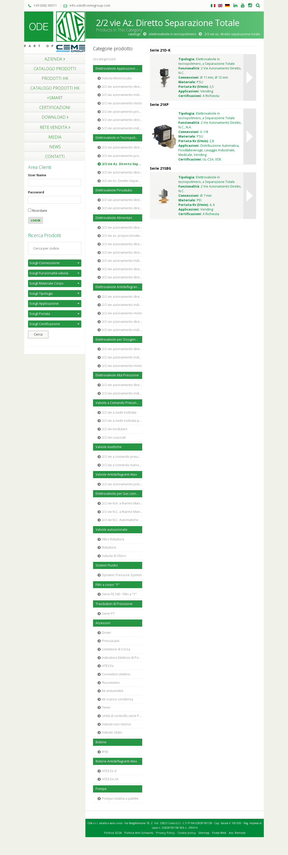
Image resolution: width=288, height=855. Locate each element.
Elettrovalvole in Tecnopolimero (172, 34)
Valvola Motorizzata (117, 78)
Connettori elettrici (116, 674)
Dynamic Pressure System (122, 575)
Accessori (103, 623)
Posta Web (219, 833)
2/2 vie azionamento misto (122, 103)
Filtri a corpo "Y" (108, 585)
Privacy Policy (165, 833)
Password (36, 192)
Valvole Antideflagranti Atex (116, 474)
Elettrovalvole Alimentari (114, 218)
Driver (106, 632)
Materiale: (187, 82)
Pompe (101, 789)
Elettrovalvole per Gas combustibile (119, 493)
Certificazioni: (190, 96)
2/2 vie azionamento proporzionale (122, 111)
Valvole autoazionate (111, 529)
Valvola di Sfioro (114, 556)
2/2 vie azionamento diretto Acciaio (122, 252)
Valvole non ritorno (116, 724)
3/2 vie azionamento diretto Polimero (122, 269)
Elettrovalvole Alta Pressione (117, 375)
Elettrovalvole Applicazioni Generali (119, 68)
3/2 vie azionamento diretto (122, 120)
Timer (106, 707)
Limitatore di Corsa (116, 649)
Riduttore (109, 547)
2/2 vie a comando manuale (122, 465)
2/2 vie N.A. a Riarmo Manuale (122, 503)
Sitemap (204, 833)
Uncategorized (104, 59)
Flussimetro (111, 682)
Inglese (220, 5)
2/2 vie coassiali (114, 437)
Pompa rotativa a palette (120, 798)
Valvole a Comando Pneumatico (119, 403)
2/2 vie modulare (114, 429)
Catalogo (134, 34)
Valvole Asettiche (109, 447)
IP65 (105, 752)
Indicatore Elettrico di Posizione (122, 657)
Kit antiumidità (112, 691)
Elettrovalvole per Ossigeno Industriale (119, 339)
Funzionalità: (189, 68)
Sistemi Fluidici (107, 565)
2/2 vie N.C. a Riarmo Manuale (122, 512)
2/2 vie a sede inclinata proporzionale (122, 420)
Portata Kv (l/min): (193, 86)
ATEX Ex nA (110, 779)
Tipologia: (186, 59)
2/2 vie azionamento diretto (122, 86)
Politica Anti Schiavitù (138, 833)
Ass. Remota (237, 833)
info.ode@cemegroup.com (85, 5)
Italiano (213, 5)
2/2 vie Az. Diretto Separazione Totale (122, 164)
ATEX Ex (108, 666)
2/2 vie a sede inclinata (119, 412)
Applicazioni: (189, 91)
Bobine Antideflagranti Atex (116, 761)
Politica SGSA (113, 833)
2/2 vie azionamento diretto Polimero (122, 227)
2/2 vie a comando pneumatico (122, 456)
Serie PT (108, 613)
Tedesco (227, 5)
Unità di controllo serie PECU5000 (122, 716)
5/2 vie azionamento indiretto (122, 128)
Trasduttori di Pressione (114, 604)
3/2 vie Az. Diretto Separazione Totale (122, 181)
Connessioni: (188, 77)
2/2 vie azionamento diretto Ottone (122, 244)
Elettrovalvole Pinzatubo (114, 190)
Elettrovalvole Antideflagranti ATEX (119, 287)
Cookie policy (186, 833)
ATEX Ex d (109, 771)
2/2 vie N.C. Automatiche (120, 520)
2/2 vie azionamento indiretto (122, 95)
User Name (37, 175)
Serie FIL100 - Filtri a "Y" (119, 594)
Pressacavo (111, 641)
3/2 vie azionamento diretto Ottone (122, 277)
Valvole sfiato (112, 732)
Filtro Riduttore (113, 539)
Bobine (101, 742)
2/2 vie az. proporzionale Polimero (122, 235)
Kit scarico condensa (117, 699)
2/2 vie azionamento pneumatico (122, 484)
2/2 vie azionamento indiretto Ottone (122, 260)
